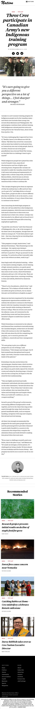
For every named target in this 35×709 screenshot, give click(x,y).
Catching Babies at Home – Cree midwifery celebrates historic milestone (16, 604)
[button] (30, 1)
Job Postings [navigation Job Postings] (21, 681)
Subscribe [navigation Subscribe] (21, 670)
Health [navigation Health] (4, 679)
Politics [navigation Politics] (4, 670)
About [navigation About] (19, 668)
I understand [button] (21, 707)
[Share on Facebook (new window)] (13, 53)
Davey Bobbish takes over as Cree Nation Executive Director (16, 645)
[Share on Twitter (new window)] (17, 53)
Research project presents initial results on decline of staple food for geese (15, 527)
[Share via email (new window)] (21, 53)
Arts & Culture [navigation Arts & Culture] (6, 677)
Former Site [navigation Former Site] (21, 679)
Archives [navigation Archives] (20, 677)
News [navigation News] (3, 668)
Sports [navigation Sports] (4, 683)
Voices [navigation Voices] (4, 672)
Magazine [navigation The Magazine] (5, 685)
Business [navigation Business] (4, 681)
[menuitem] (10, 668)
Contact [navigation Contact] (20, 674)
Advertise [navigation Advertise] (21, 672)
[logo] (7, 4)
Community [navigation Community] (5, 674)
